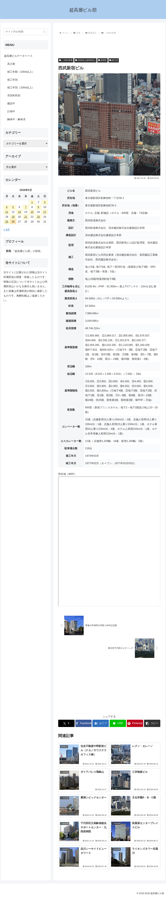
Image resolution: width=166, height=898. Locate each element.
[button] (152, 723)
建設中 (11, 103)
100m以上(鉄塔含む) (85, 60)
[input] (25, 31)
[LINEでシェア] (118, 723)
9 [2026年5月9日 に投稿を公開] (38, 207)
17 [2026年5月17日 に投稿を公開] (44, 212)
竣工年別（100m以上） (21, 87)
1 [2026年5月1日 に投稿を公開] (32, 202)
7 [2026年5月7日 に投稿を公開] (25, 207)
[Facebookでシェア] (83, 723)
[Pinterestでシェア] (135, 723)
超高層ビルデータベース (18, 56)
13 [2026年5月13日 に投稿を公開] (19, 212)
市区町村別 (13, 95)
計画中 (11, 111)
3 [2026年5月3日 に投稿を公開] (44, 202)
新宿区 (102, 60)
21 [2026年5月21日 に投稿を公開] (25, 216)
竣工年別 (12, 79)
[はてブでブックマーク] (100, 723)
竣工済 (113, 60)
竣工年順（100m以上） (21, 71)
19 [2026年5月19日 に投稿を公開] (13, 216)
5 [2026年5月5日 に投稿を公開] (13, 207)
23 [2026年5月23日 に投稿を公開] (38, 216)
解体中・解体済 (16, 119)
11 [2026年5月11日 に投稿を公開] (6, 212)
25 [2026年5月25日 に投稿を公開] (6, 221)
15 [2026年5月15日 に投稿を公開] (32, 212)
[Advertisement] (109, 45)
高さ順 (11, 63)
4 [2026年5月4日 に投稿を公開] (6, 207)
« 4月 (6, 229)
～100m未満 (65, 60)
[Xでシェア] (66, 723)
